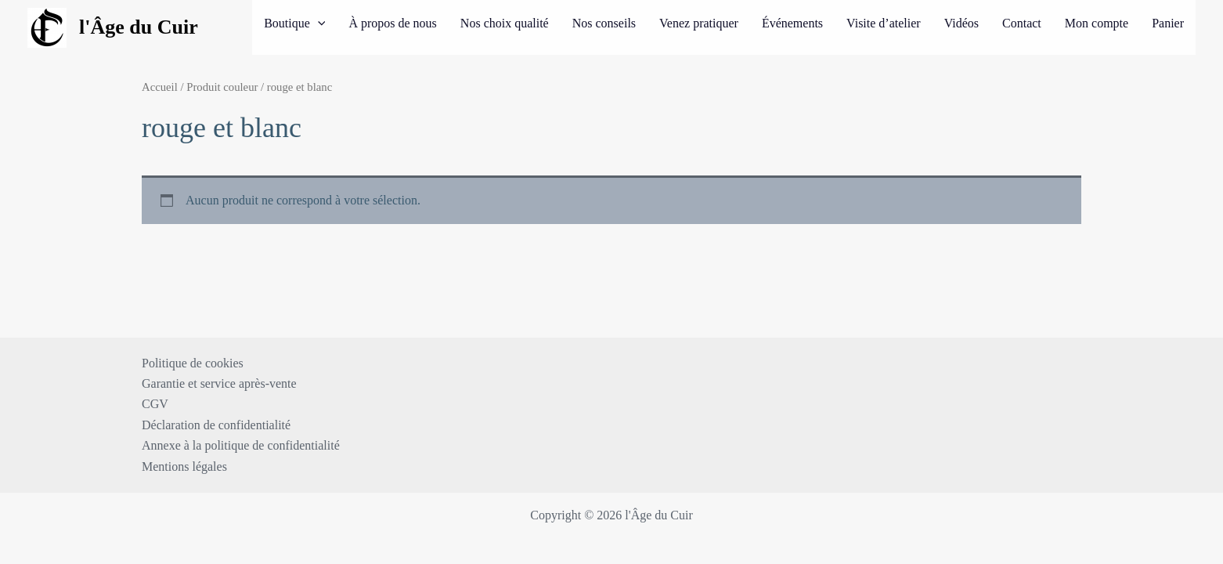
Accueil (160, 87)
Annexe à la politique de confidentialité (241, 445)
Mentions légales (184, 466)
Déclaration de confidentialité (216, 425)
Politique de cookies (193, 363)
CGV (155, 403)
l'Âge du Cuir (138, 27)
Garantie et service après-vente (219, 383)
